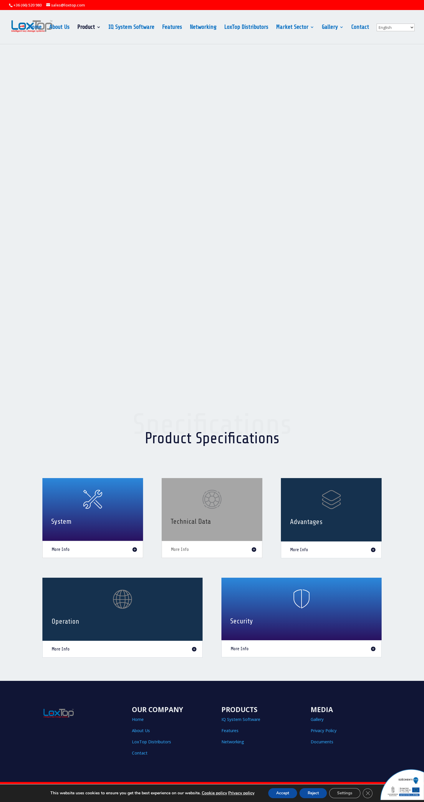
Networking (203, 27)
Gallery (330, 27)
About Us (59, 27)
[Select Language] (396, 27)
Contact (360, 27)
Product (86, 27)
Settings (346, 793)
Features (172, 27)
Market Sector (292, 27)
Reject (313, 793)
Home (35, 27)
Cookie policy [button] (210, 793)
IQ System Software (131, 27)
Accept (280, 793)
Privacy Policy (324, 730)
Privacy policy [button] (238, 793)
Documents (322, 742)
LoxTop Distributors (246, 27)
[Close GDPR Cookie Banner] (370, 793)
